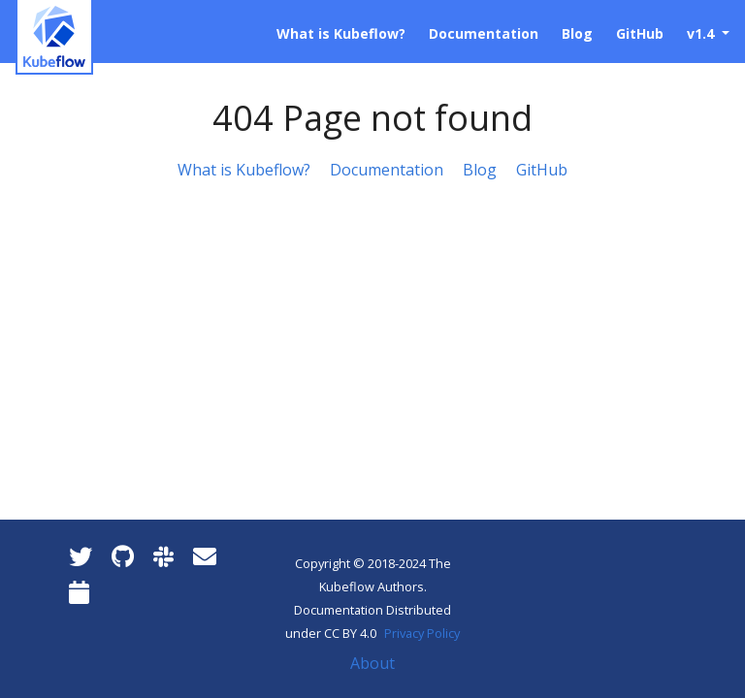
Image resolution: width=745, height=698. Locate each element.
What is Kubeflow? (244, 169)
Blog (480, 169)
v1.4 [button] (702, 33)
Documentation (386, 169)
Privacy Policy (422, 633)
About (372, 663)
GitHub (541, 169)
